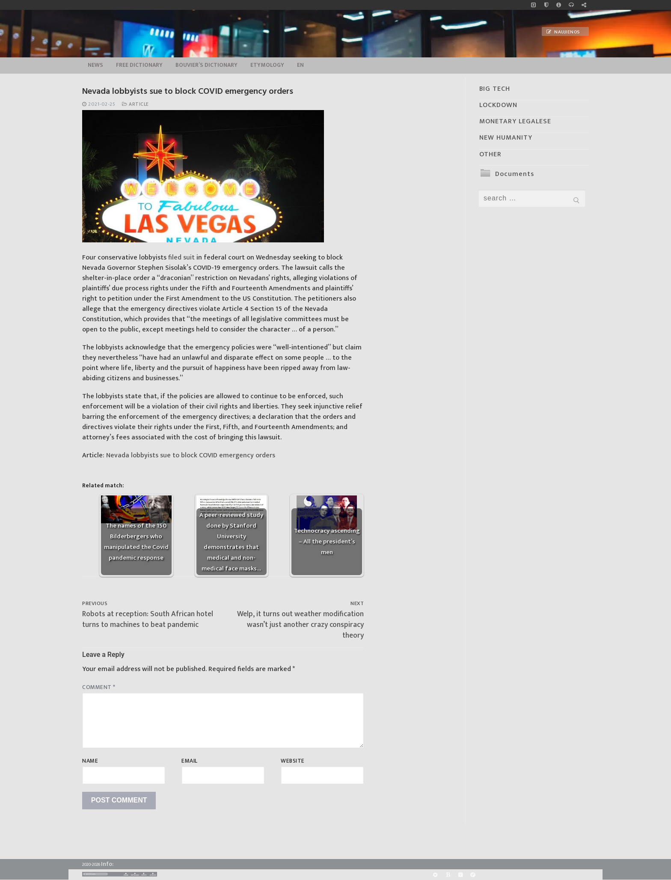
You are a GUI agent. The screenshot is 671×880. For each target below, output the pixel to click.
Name (90, 761)
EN (300, 65)
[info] (559, 5)
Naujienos (563, 32)
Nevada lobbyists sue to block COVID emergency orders (190, 455)
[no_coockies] (546, 5)
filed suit (181, 257)
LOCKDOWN (498, 105)
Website (293, 761)
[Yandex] (460, 875)
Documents (514, 174)
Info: (107, 864)
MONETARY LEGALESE (515, 121)
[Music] (533, 5)
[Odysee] (473, 875)
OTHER (490, 154)
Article (135, 104)
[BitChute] (448, 875)
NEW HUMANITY (505, 137)
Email (189, 761)
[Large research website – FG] (584, 5)
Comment (99, 687)
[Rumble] (435, 875)
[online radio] (571, 5)
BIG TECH (494, 89)
